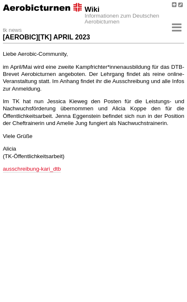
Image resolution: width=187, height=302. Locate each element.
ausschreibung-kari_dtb (32, 169)
